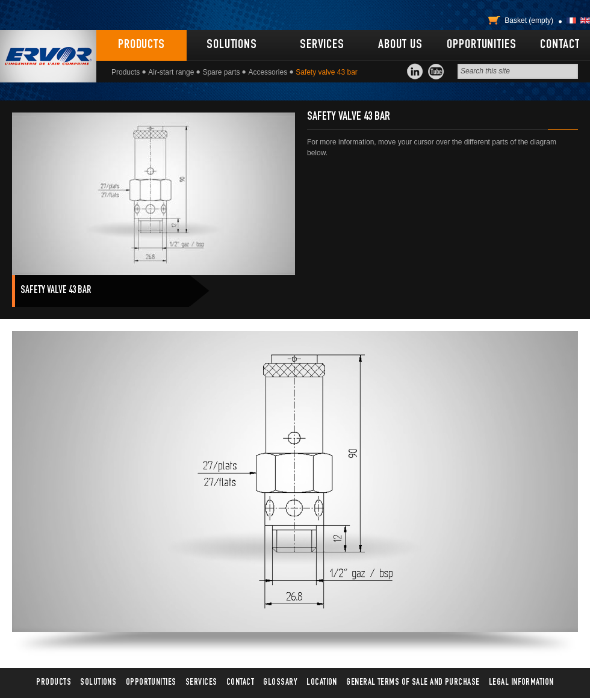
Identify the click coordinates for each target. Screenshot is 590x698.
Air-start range (171, 72)
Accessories (267, 72)
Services (322, 45)
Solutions (231, 45)
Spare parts (221, 72)
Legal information (521, 682)
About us (400, 45)
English (585, 20)
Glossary (280, 682)
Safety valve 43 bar (55, 291)
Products (141, 45)
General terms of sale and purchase (412, 682)
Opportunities (481, 45)
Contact (559, 45)
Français (571, 20)
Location (321, 682)
